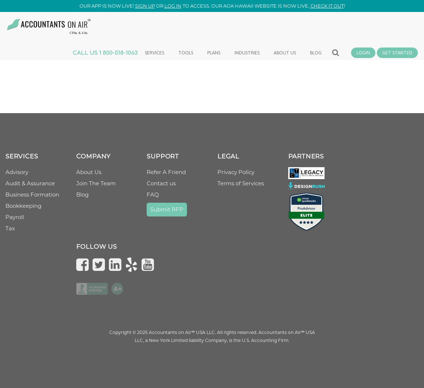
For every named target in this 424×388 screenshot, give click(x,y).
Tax (10, 228)
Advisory (16, 172)
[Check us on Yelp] (133, 264)
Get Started (397, 52)
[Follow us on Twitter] (101, 264)
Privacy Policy (235, 172)
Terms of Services (240, 183)
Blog (316, 52)
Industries (247, 52)
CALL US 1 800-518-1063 (105, 53)
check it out (327, 6)
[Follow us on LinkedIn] (117, 264)
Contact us (161, 183)
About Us (88, 172)
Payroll (14, 217)
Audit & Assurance (30, 183)
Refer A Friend (166, 172)
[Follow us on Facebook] (84, 264)
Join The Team (96, 183)
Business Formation (32, 194)
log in (173, 6)
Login (363, 52)
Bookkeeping (23, 205)
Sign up (145, 6)
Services (154, 52)
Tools (185, 52)
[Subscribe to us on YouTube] (150, 264)
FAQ (153, 194)
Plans (213, 52)
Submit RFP (166, 209)
